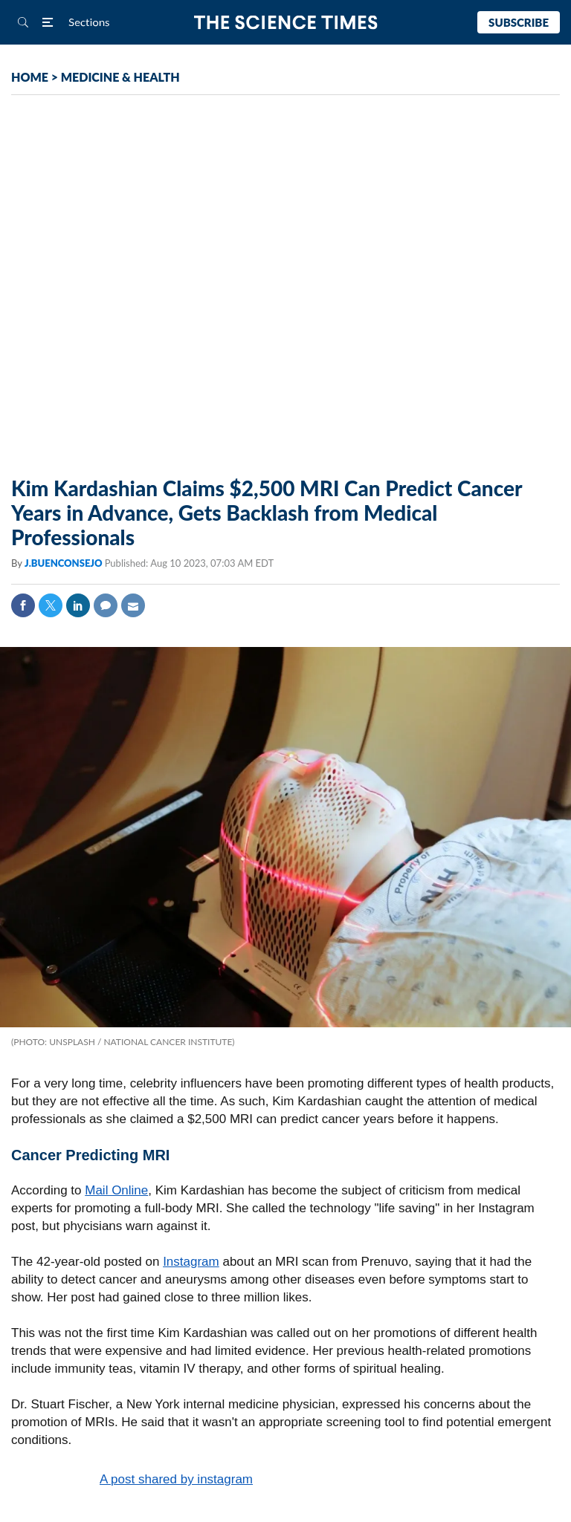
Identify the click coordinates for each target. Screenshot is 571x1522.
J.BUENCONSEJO (65, 563)
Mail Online (116, 1190)
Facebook (23, 605)
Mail (133, 605)
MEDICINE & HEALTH (120, 77)
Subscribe (518, 22)
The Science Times (286, 23)
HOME (29, 77)
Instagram (191, 1262)
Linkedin (78, 605)
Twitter (50, 605)
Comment (105, 605)
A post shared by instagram (176, 1479)
